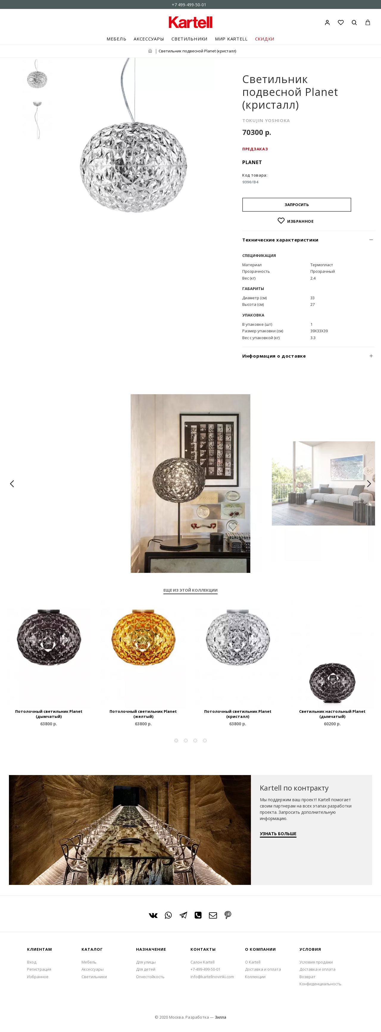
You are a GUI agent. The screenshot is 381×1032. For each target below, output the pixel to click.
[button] (176, 740)
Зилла (220, 1017)
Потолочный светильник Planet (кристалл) (237, 714)
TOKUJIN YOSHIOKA (266, 120)
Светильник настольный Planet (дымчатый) (332, 714)
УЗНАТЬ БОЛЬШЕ (278, 833)
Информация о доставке (274, 356)
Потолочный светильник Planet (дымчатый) (48, 714)
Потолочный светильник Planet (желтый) (143, 714)
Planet (252, 162)
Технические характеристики (280, 240)
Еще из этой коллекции (190, 590)
